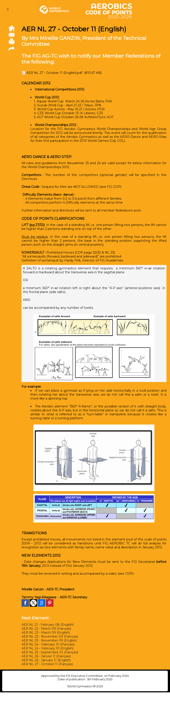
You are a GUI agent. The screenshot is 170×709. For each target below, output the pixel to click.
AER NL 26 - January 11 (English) (46, 660)
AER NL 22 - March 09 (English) (46, 632)
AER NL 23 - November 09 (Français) (50, 636)
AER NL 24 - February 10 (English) (47, 648)
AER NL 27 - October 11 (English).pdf (54, 73)
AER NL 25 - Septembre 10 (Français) (50, 652)
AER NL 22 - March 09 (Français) (46, 629)
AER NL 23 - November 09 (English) (49, 640)
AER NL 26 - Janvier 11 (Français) (46, 656)
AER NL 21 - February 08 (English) (48, 625)
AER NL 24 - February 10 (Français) (48, 644)
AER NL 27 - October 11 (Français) (47, 664)
